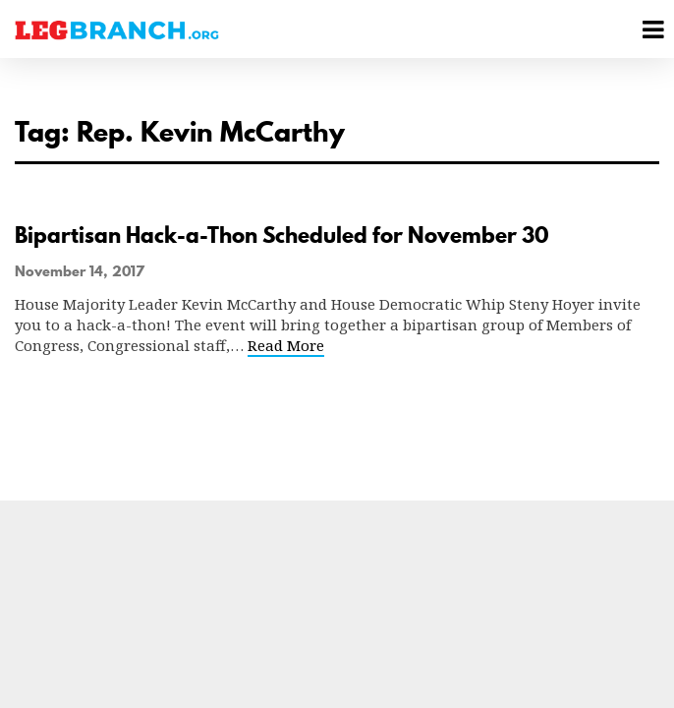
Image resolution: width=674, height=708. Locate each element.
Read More (286, 345)
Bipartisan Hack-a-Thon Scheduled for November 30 (282, 235)
